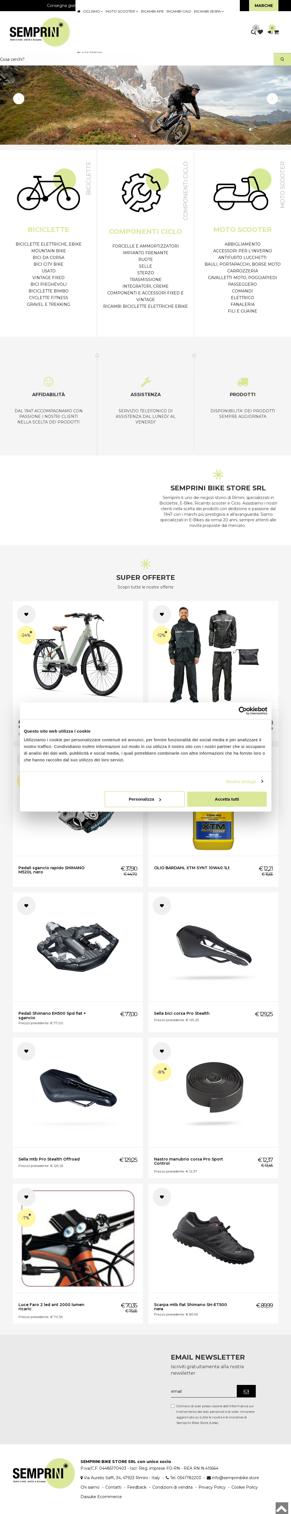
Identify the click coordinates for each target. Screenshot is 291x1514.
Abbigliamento (243, 244)
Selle (145, 266)
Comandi (242, 291)
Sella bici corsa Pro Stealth (182, 1013)
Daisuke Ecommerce (101, 1496)
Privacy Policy (212, 1487)
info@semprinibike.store (235, 1477)
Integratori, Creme (145, 286)
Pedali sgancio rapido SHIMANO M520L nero (51, 870)
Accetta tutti (227, 799)
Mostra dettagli (241, 781)
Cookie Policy (244, 1487)
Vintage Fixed (48, 277)
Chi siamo (90, 1487)
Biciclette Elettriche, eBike (49, 244)
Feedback (136, 1487)
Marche (264, 5)
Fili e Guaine (242, 311)
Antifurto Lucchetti (242, 257)
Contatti (113, 1487)
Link (213, 1423)
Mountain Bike (48, 250)
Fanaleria (243, 304)
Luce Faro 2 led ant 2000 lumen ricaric (51, 1306)
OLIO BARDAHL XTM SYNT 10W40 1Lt (192, 867)
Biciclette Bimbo (48, 291)
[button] (18, 98)
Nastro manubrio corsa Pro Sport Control (188, 1161)
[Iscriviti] (246, 1391)
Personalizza (145, 799)
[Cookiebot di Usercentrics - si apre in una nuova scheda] (242, 710)
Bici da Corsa (48, 257)
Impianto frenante (145, 252)
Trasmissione (146, 279)
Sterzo (145, 272)
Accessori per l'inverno (242, 250)
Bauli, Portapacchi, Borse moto (243, 264)
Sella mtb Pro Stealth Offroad (49, 1159)
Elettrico (242, 297)
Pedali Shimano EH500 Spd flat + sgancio (52, 1015)
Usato (49, 270)
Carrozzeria (242, 270)
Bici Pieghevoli (48, 284)
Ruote (145, 259)
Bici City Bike (48, 264)
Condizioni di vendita (172, 1487)
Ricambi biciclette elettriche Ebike (145, 306)
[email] (203, 1391)
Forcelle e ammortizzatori (145, 246)
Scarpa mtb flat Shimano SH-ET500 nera (190, 1306)
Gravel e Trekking (48, 304)
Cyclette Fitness (48, 297)
